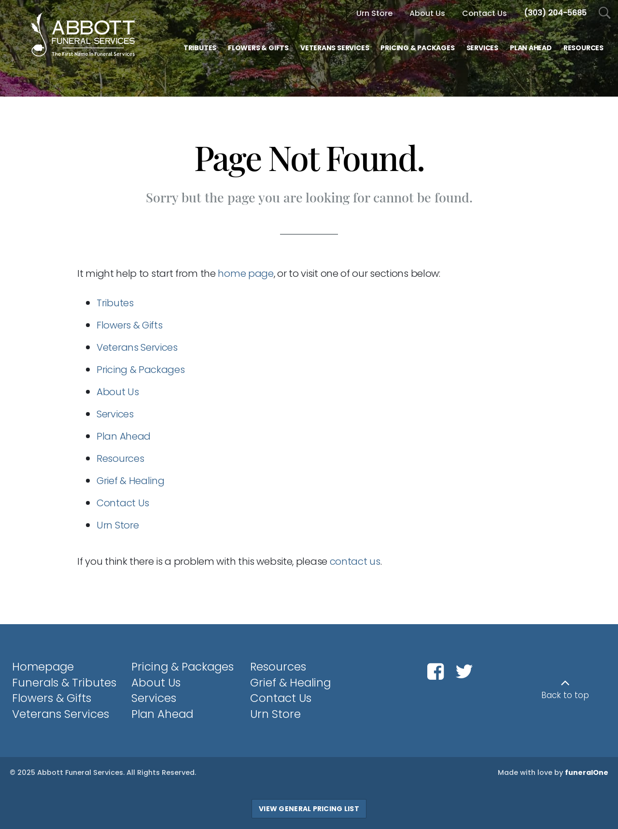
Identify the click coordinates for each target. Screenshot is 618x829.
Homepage (43, 666)
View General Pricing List (309, 809)
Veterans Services (137, 347)
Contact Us (123, 503)
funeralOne (586, 772)
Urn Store (374, 13)
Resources (120, 458)
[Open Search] (604, 13)
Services (115, 414)
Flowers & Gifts (130, 325)
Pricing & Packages (141, 369)
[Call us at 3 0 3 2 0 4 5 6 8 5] (555, 12)
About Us (118, 392)
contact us (355, 561)
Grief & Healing (131, 480)
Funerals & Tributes (64, 682)
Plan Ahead (124, 436)
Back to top (565, 695)
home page (245, 273)
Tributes (115, 303)
